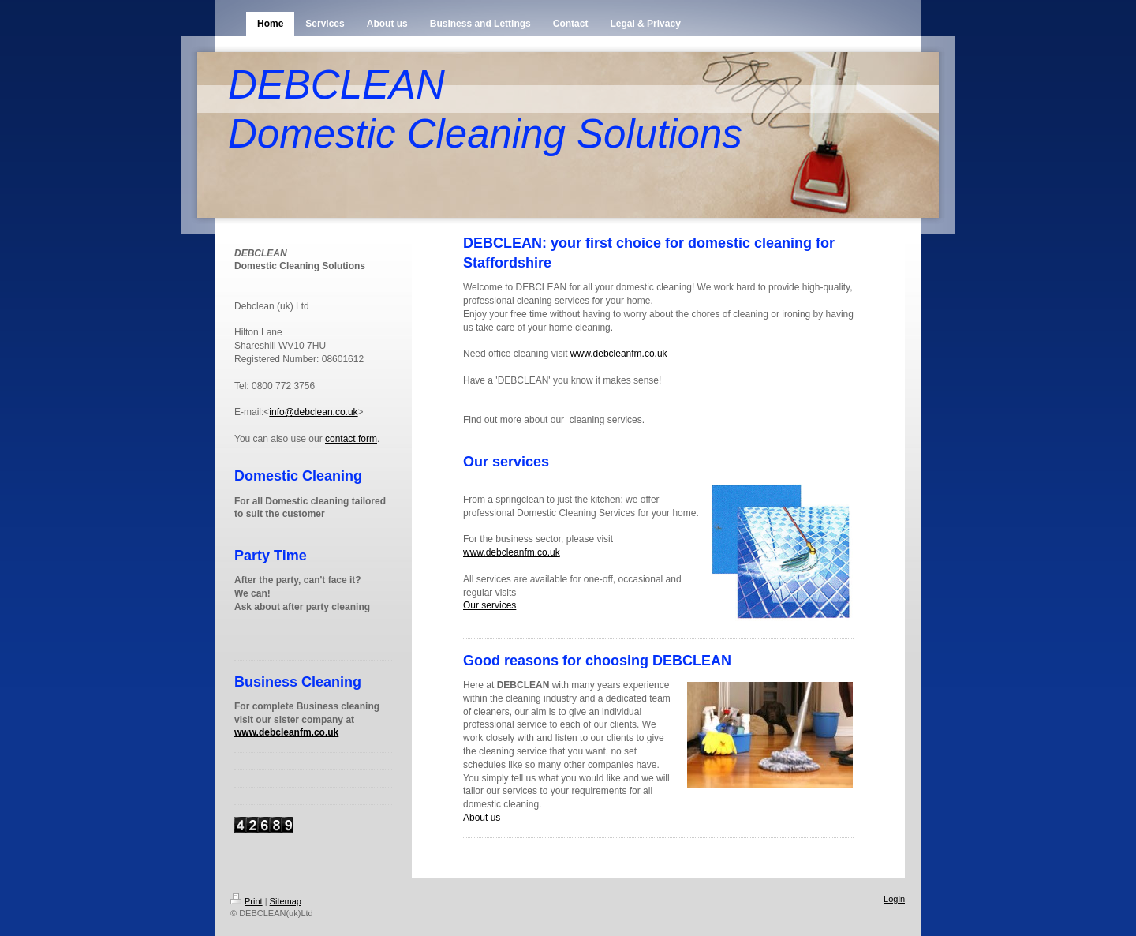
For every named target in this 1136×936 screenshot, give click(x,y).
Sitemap (285, 901)
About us (481, 817)
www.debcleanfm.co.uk (286, 732)
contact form (351, 438)
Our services (489, 605)
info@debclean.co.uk (313, 411)
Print (246, 901)
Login (894, 899)
